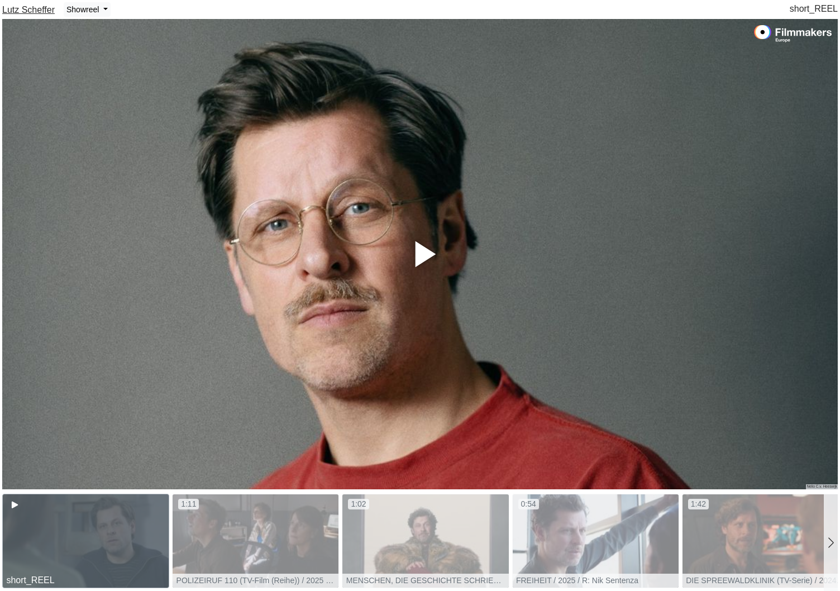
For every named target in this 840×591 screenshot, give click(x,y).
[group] (85, 541)
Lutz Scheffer (28, 10)
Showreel (83, 9)
